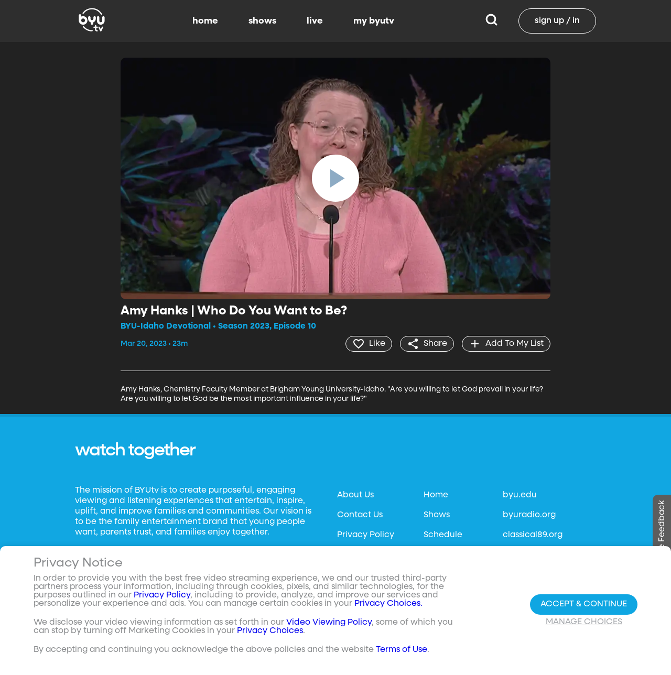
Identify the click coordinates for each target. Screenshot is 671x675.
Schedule (443, 535)
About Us (355, 495)
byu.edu (520, 495)
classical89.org (532, 535)
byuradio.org (529, 515)
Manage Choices (584, 622)
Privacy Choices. (388, 604)
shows (262, 21)
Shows (437, 515)
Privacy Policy (365, 535)
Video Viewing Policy (329, 622)
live (315, 21)
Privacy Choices (270, 631)
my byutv (373, 21)
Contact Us (360, 515)
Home (436, 495)
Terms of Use (401, 650)
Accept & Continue (583, 604)
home (205, 21)
